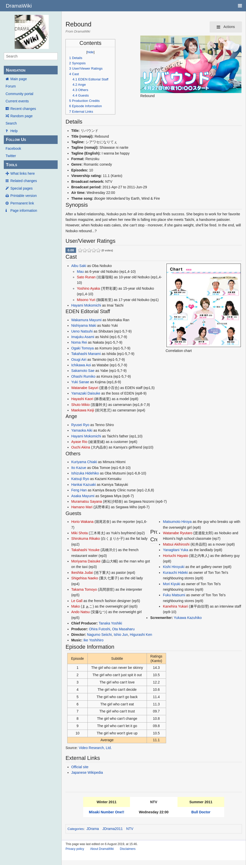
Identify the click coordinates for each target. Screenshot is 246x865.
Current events (17, 101)
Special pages (21, 188)
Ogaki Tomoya (82, 348)
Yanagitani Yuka (175, 550)
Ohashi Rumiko (83, 376)
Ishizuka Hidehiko (85, 473)
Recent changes (23, 109)
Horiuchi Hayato (175, 556)
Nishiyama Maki (83, 325)
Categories (76, 829)
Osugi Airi (78, 359)
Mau (80, 272)
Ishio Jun (121, 635)
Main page (18, 79)
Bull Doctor (200, 812)
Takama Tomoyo (84, 589)
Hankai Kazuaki (83, 485)
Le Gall (76, 601)
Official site (79, 767)
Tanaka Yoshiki (110, 623)
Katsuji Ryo (80, 479)
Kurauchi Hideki (175, 573)
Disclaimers (128, 849)
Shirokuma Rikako (85, 538)
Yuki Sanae (80, 382)
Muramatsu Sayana (86, 501)
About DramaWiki (102, 849)
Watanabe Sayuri (84, 388)
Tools (11, 164)
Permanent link (22, 203)
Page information (23, 210)
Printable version (23, 196)
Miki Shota (79, 533)
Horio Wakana (82, 522)
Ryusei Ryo (80, 425)
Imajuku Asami (82, 337)
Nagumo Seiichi (99, 635)
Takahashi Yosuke (85, 550)
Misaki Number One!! (106, 812)
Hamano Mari (82, 507)
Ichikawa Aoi (81, 365)
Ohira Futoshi (99, 629)
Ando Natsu (80, 612)
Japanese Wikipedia (87, 772)
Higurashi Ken (141, 635)
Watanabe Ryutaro (177, 533)
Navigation (15, 70)
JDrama (92, 829)
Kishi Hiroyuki (173, 567)
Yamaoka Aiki (82, 430)
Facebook (13, 148)
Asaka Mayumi (83, 496)
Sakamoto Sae (83, 371)
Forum (11, 86)
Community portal (19, 94)
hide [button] (90, 52)
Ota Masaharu (123, 629)
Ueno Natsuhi (82, 331)
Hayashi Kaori (82, 399)
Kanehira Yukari (175, 606)
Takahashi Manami (86, 354)
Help (14, 131)
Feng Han (79, 490)
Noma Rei (79, 342)
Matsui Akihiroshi (176, 544)
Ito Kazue (78, 468)
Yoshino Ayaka (88, 288)
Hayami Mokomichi (86, 305)
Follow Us (16, 139)
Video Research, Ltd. (95, 748)
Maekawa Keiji (82, 410)
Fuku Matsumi (174, 595)
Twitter (11, 156)
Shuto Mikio (80, 405)
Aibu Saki (78, 266)
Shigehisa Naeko (84, 578)
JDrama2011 (112, 829)
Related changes (23, 181)
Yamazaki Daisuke (85, 393)
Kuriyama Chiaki (84, 462)
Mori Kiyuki (171, 584)
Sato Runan (86, 277)
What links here (22, 173)
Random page (21, 116)
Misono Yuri (86, 300)
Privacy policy (74, 849)
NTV (129, 829)
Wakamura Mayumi (86, 320)
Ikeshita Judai (82, 573)
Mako (75, 606)
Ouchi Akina (80, 447)
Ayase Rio (79, 442)
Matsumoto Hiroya (177, 522)
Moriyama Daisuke (86, 561)
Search (11, 123)
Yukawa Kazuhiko (188, 618)
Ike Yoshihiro (93, 640)
